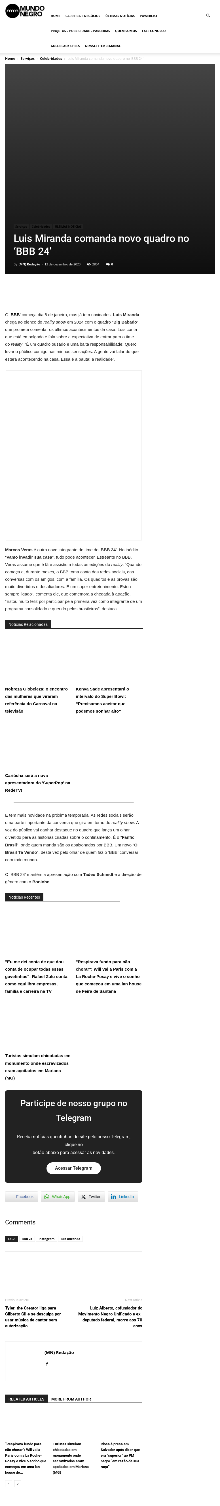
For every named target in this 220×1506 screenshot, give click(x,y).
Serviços (28, 58)
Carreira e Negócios (82, 16)
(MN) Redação (29, 172)
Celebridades (51, 58)
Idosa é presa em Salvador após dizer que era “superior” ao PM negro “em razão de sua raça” (120, 1363)
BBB (15, 222)
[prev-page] (8, 1392)
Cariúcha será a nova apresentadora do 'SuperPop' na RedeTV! (37, 665)
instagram (46, 1147)
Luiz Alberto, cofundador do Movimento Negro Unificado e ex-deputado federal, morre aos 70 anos (110, 1225)
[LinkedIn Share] (123, 1104)
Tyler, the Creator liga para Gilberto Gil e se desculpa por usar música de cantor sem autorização (33, 1225)
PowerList (148, 16)
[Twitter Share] (91, 1104)
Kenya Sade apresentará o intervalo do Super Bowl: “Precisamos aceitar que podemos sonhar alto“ (108, 582)
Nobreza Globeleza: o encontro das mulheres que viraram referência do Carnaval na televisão (37, 582)
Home (55, 16)
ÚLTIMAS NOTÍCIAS (120, 16)
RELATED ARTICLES (27, 1307)
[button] (208, 15)
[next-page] (17, 1392)
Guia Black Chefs (65, 46)
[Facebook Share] (21, 1104)
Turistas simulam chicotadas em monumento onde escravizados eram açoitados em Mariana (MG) (38, 948)
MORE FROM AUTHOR (71, 1307)
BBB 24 (27, 1147)
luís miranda (70, 1147)
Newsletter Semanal (102, 46)
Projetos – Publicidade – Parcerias (80, 31)
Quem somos (126, 31)
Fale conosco (154, 31)
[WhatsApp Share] (58, 1104)
